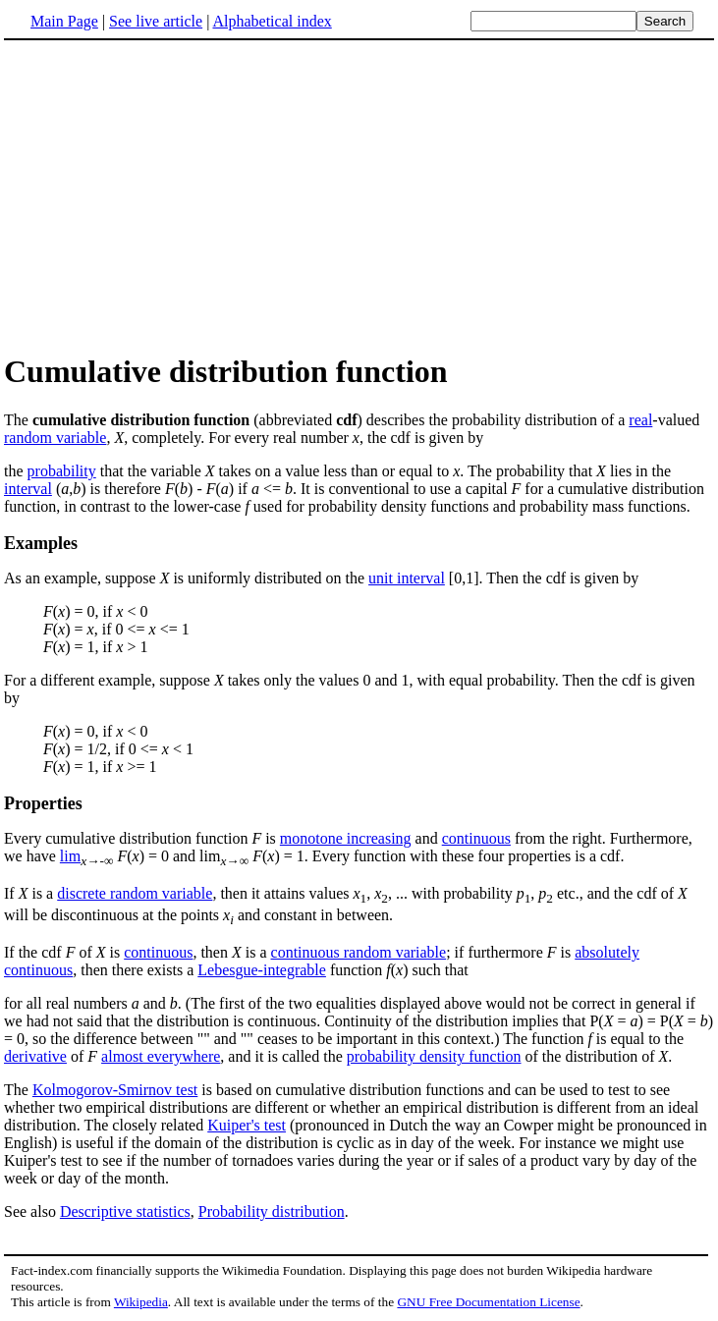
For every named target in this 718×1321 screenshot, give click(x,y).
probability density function (434, 1056)
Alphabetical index (271, 21)
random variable (55, 437)
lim (70, 856)
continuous (476, 838)
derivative (35, 1056)
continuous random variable (359, 952)
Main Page (64, 21)
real (640, 420)
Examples (41, 543)
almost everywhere (160, 1056)
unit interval (406, 578)
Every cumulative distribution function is (142, 838)
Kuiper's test (246, 1125)
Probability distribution (271, 1211)
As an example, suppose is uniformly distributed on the (186, 578)
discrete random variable (134, 893)
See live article (155, 21)
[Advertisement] (169, 195)
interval (28, 488)
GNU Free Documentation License (488, 1301)
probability (62, 471)
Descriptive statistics (125, 1211)
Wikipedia (141, 1301)
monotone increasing (346, 838)
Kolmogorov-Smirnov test (114, 1089)
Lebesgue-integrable (261, 970)
